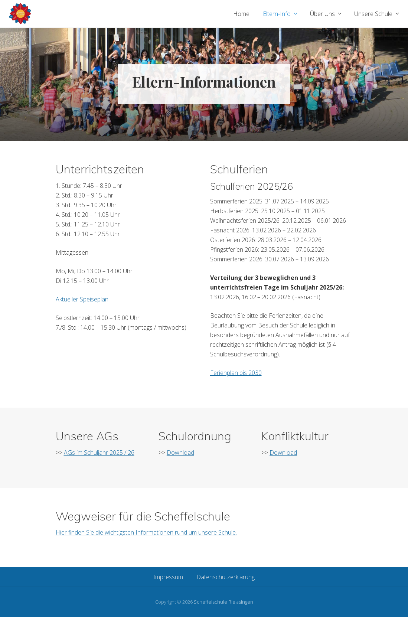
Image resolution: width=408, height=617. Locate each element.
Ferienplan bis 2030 (236, 373)
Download (180, 452)
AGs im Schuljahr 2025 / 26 (99, 452)
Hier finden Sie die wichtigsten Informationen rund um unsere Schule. (146, 532)
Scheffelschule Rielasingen (223, 601)
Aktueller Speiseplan (82, 299)
